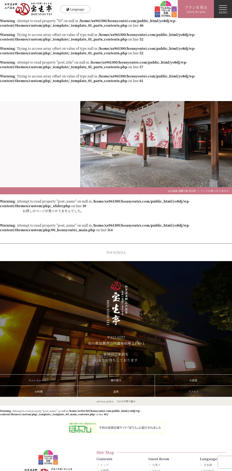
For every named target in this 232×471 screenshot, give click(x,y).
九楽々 (156, 465)
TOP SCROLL (116, 252)
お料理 (39, 391)
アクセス (193, 391)
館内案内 (116, 380)
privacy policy (105, 401)
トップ (104, 465)
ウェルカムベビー (39, 380)
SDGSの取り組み (126, 401)
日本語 (208, 465)
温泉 (116, 391)
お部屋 (193, 380)
